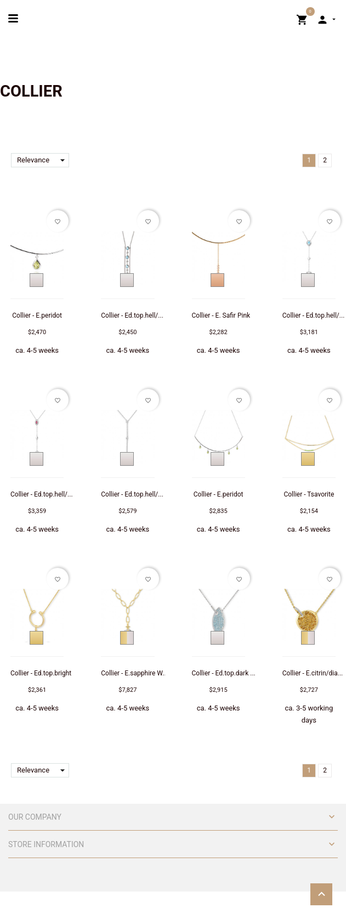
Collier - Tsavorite (308, 494)
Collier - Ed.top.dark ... (224, 673)
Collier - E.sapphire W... (134, 673)
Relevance (43, 160)
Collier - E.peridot (37, 315)
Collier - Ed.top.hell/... (132, 315)
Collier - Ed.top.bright (40, 673)
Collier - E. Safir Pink (221, 315)
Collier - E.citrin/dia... (312, 673)
